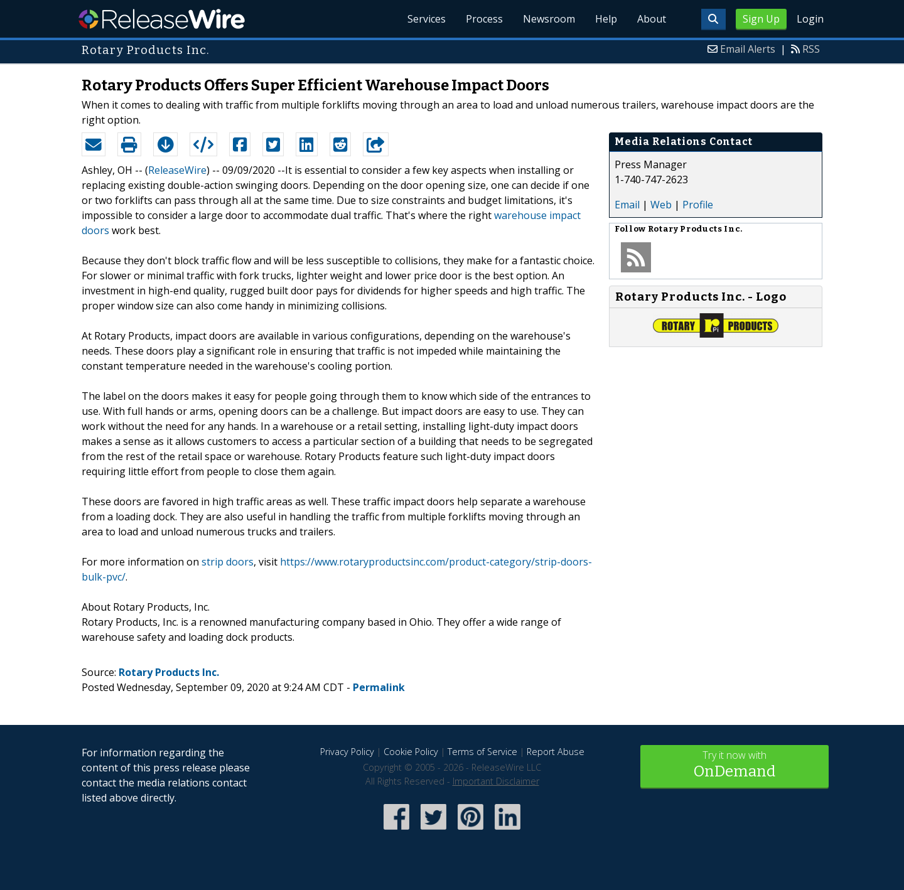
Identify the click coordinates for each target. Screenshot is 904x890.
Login (810, 19)
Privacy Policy (347, 752)
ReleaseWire (161, 18)
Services (426, 19)
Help (606, 19)
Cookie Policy (411, 752)
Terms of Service (482, 752)
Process (484, 19)
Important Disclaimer (496, 781)
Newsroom (549, 19)
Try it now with (734, 765)
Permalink (379, 687)
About (651, 19)
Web (661, 205)
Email (627, 205)
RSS (811, 49)
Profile (697, 205)
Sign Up (761, 19)
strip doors (228, 562)
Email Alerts (747, 49)
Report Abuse (555, 752)
